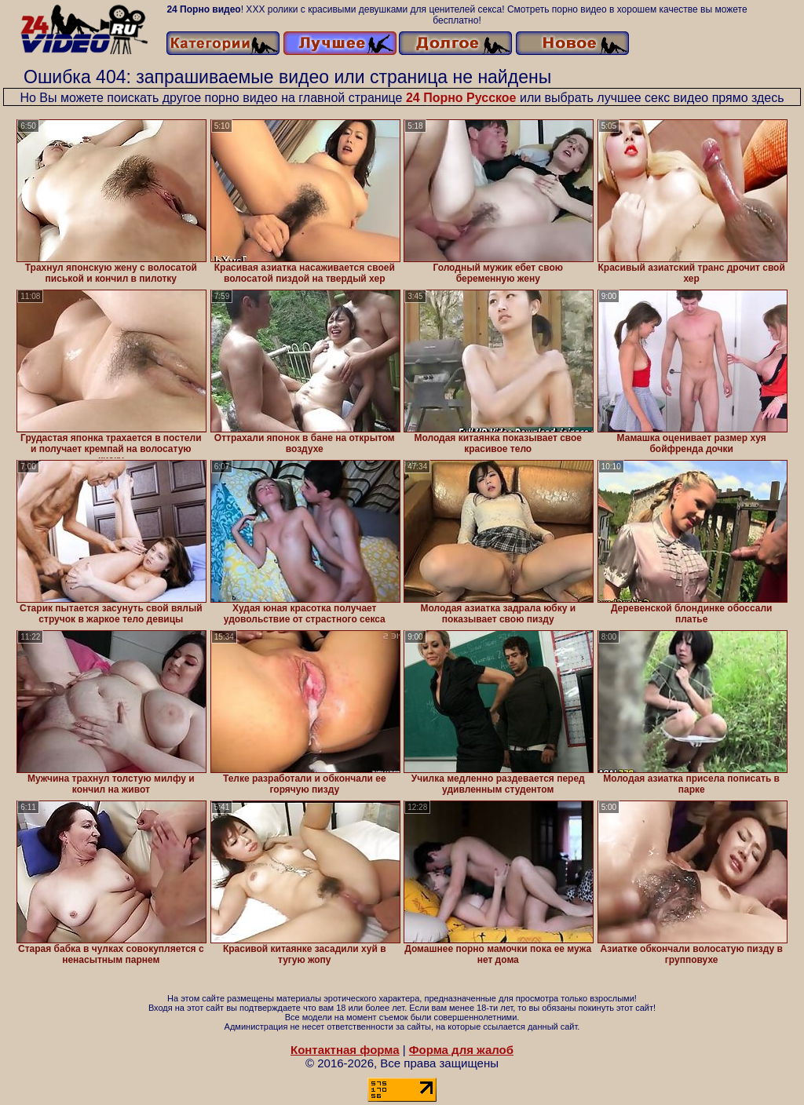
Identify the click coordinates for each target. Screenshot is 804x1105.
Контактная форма (345, 1049)
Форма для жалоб (461, 1049)
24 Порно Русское (461, 97)
